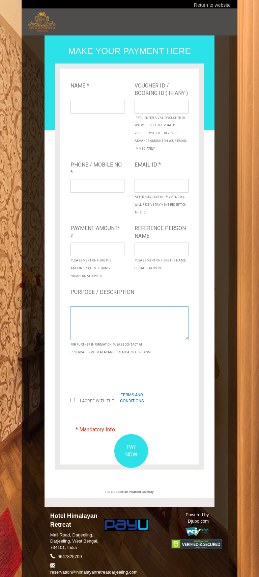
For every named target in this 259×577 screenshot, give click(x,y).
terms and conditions (132, 398)
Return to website (212, 5)
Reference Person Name (160, 232)
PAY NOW (131, 451)
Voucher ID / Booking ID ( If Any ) (161, 89)
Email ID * (148, 164)
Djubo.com (198, 521)
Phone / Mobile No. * (96, 168)
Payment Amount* (95, 232)
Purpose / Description (102, 292)
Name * (79, 85)
